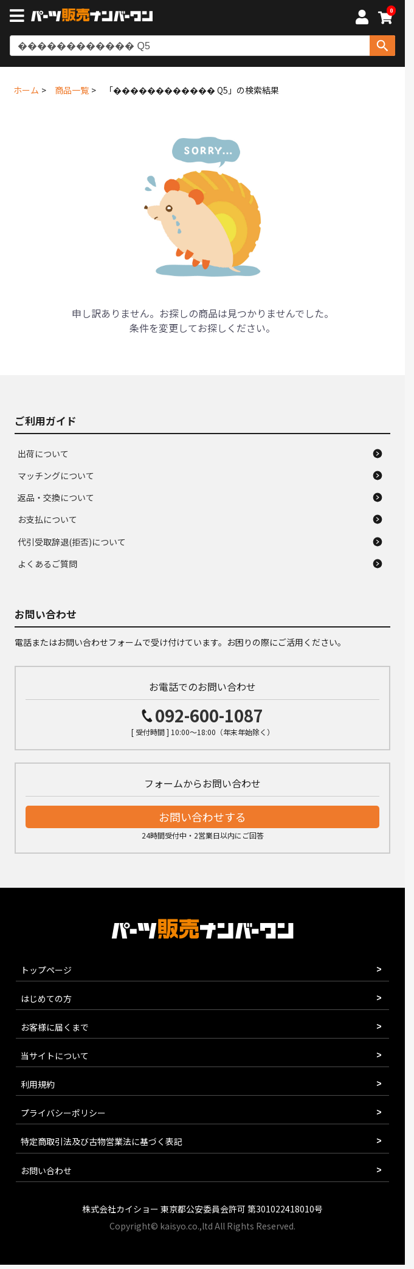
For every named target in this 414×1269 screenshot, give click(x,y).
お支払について (47, 519)
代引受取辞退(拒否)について (72, 542)
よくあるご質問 (47, 564)
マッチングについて (56, 475)
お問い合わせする (202, 817)
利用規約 (38, 1084)
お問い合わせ (46, 1170)
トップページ (46, 970)
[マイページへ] (362, 19)
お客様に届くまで (55, 1027)
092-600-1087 (209, 715)
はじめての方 (46, 998)
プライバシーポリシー (63, 1113)
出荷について (43, 453)
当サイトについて (55, 1055)
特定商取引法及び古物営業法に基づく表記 (101, 1141)
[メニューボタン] (19, 17)
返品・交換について (56, 497)
